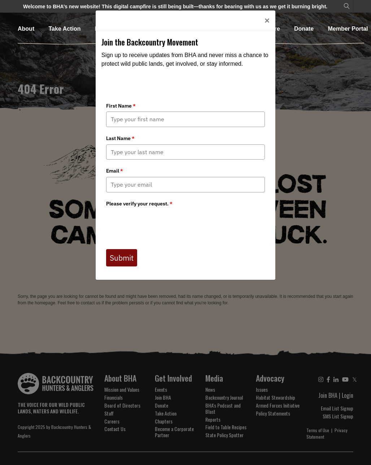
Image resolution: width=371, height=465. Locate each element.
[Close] (267, 20)
